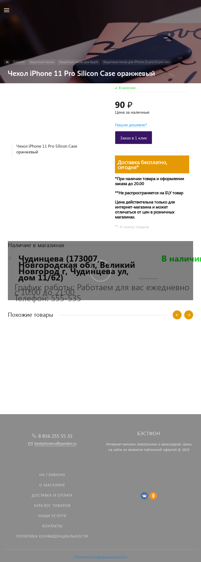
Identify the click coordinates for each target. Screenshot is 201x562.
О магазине (52, 484)
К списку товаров (134, 226)
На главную (52, 474)
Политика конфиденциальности (100, 556)
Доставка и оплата (52, 495)
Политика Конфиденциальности (52, 536)
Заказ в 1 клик (133, 137)
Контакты (52, 525)
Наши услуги (52, 515)
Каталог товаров (52, 505)
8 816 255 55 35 (55, 436)
